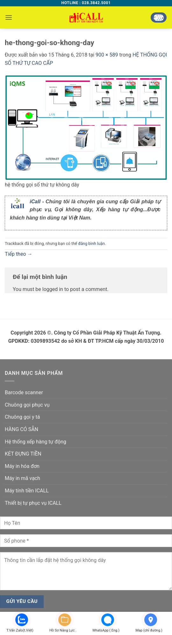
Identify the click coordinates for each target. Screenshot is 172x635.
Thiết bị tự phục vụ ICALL (33, 503)
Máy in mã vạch (22, 478)
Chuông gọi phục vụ (27, 405)
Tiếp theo (18, 254)
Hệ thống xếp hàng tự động (35, 442)
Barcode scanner (24, 392)
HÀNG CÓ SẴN (21, 429)
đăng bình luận (91, 243)
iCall (35, 201)
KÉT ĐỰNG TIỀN (23, 454)
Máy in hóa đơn (22, 466)
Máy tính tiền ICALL (27, 491)
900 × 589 (107, 55)
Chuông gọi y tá (22, 417)
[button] (8, 17)
